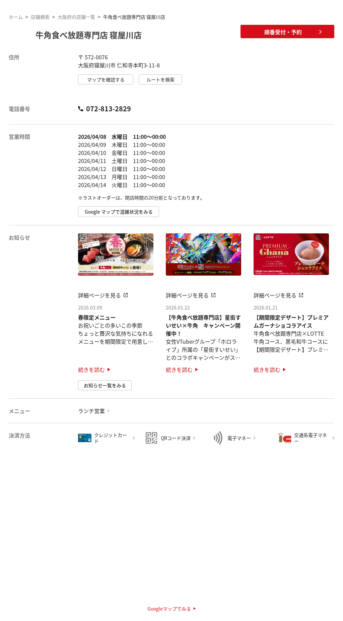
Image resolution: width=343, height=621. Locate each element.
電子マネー (239, 438)
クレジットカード (110, 438)
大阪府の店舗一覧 (76, 16)
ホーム (16, 16)
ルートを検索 (160, 79)
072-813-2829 (104, 109)
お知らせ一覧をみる (105, 385)
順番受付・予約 (293, 32)
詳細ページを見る (103, 295)
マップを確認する (106, 79)
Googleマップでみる (171, 608)
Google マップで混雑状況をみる (119, 211)
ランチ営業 (91, 411)
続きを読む (94, 369)
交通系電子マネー (310, 438)
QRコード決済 (176, 438)
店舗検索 (40, 16)
